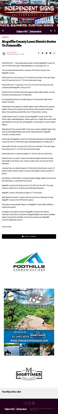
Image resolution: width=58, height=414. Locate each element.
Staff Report (13, 52)
